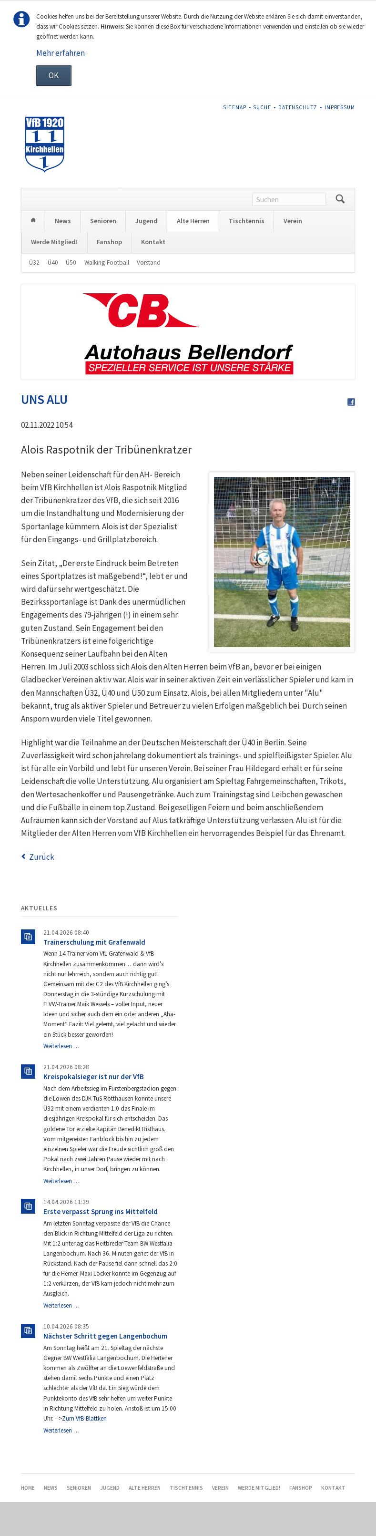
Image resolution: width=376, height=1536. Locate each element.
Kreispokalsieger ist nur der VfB (93, 1110)
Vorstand (149, 296)
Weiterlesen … (61, 1080)
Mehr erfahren (60, 53)
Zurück (41, 891)
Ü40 (53, 296)
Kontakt (153, 275)
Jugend (146, 254)
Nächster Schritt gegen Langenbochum (105, 1369)
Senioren (103, 254)
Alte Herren (193, 254)
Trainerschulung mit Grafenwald (94, 975)
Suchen (340, 233)
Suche (262, 107)
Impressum (340, 107)
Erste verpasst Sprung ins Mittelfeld (100, 1245)
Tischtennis (246, 254)
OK (54, 75)
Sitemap (234, 107)
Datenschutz (297, 107)
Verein (293, 254)
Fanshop (109, 275)
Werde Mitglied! (54, 275)
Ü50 (71, 296)
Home (33, 255)
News (63, 254)
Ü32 (34, 296)
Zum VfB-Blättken (84, 1452)
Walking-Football (106, 296)
